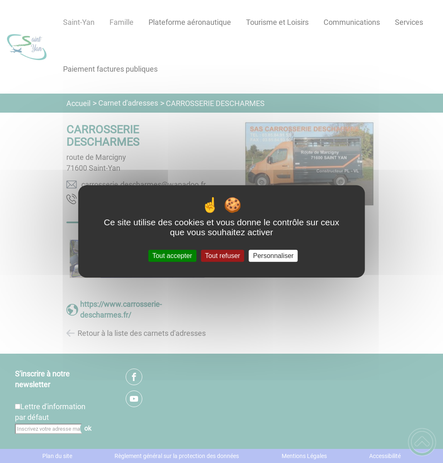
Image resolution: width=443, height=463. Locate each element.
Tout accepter (172, 255)
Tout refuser (222, 255)
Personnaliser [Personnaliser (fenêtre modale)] (273, 255)
